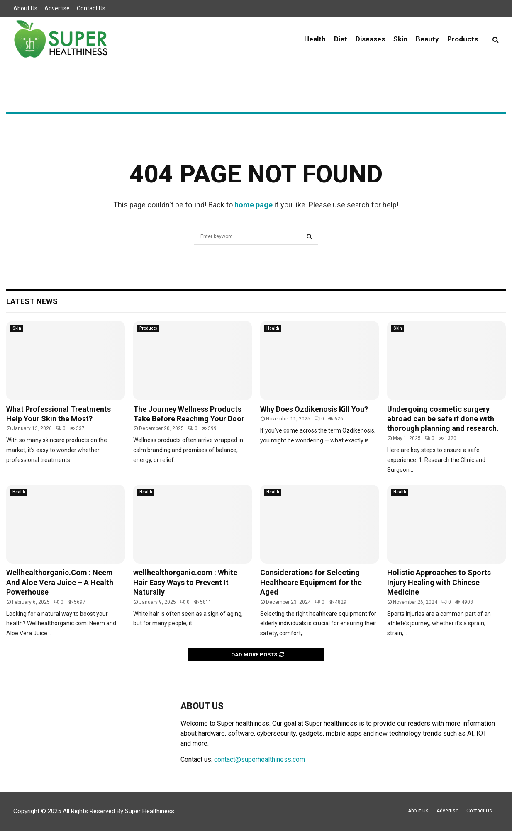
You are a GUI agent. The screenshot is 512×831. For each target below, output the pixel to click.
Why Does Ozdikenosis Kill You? (314, 409)
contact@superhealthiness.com (259, 759)
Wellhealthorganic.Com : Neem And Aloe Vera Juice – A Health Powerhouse (59, 582)
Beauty (427, 39)
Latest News (32, 301)
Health (315, 39)
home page (253, 204)
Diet (340, 39)
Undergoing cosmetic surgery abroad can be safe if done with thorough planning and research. (443, 419)
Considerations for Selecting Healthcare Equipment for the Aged (311, 582)
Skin (400, 39)
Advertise (57, 8)
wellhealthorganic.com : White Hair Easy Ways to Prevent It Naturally (185, 582)
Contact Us (91, 8)
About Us (25, 8)
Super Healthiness (149, 811)
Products (462, 39)
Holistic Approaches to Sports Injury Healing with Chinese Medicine (439, 582)
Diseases (370, 39)
